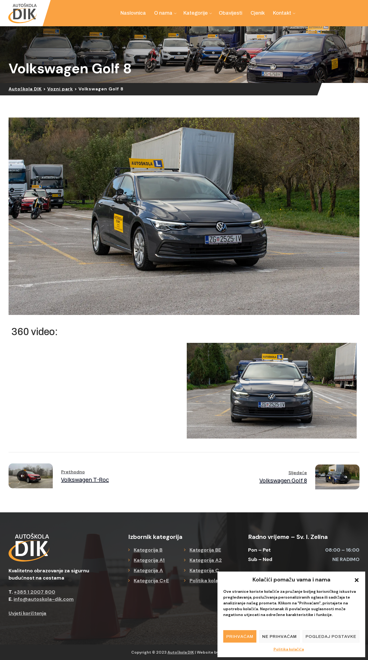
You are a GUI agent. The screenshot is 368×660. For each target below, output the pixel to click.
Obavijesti (230, 13)
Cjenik (258, 13)
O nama (163, 13)
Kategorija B (148, 550)
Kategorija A (148, 570)
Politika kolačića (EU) (214, 580)
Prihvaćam (239, 636)
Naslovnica (133, 13)
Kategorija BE (205, 550)
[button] (356, 579)
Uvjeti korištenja (27, 613)
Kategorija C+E (151, 580)
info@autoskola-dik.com (44, 599)
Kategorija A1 (149, 560)
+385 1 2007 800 (34, 592)
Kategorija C (204, 570)
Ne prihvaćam (279, 636)
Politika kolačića (289, 649)
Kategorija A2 (206, 560)
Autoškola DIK (180, 652)
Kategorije (195, 13)
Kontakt (282, 13)
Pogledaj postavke (331, 636)
